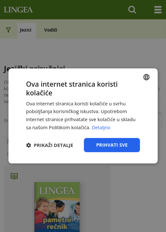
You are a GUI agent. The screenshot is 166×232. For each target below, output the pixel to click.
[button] (49, 145)
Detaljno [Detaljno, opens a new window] (101, 127)
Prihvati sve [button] (112, 145)
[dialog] (83, 116)
